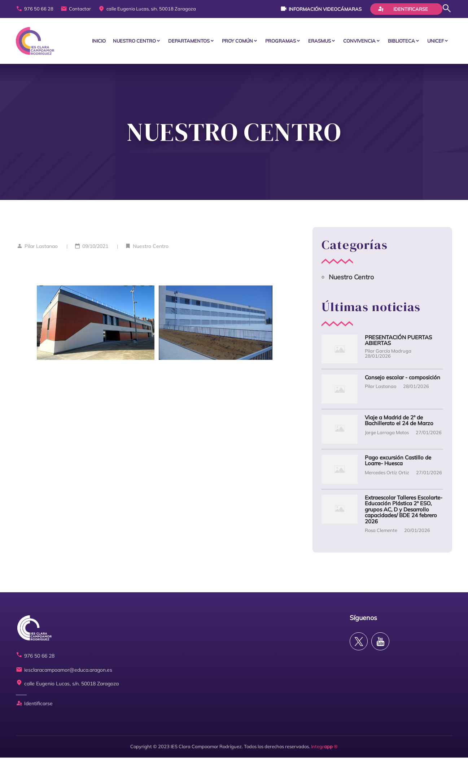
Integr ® (324, 748)
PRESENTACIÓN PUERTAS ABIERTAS (398, 342)
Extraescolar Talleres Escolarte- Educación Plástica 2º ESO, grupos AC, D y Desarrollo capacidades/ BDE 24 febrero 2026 (403, 511)
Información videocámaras (321, 9)
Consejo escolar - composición (402, 379)
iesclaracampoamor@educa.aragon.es (64, 671)
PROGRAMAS (280, 41)
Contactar (76, 9)
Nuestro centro (134, 41)
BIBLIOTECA (401, 41)
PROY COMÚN (237, 41)
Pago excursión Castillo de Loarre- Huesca (398, 462)
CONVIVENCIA (359, 41)
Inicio (99, 41)
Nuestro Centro (151, 247)
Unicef (435, 41)
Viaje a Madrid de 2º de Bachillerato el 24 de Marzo (399, 422)
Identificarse (402, 9)
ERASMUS (319, 41)
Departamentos (189, 41)
